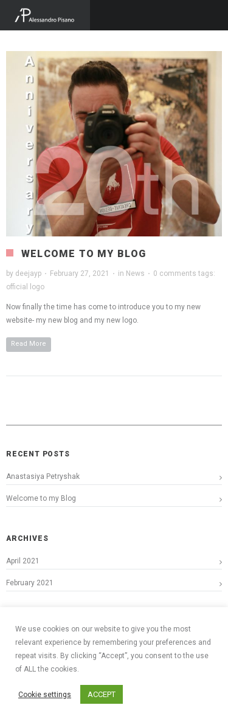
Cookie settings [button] (44, 694)
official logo (25, 287)
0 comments (174, 273)
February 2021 (30, 583)
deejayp (28, 273)
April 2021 (23, 561)
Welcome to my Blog (84, 254)
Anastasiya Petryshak (43, 476)
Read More (28, 344)
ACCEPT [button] (102, 694)
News (135, 273)
